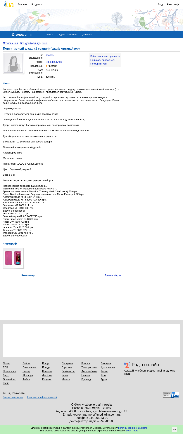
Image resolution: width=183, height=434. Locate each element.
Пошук (45, 363)
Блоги (104, 371)
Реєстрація (173, 4)
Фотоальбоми (88, 371)
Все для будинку (30, 43)
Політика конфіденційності (42, 397)
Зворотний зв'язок (13, 397)
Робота (26, 363)
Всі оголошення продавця (105, 56)
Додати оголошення (68, 34)
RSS (5, 367)
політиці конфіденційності (132, 427)
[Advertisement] (168, 108)
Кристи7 (52, 66)
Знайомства (68, 371)
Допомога (87, 34)
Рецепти (46, 379)
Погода (46, 367)
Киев (59, 61)
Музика (66, 379)
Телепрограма (89, 367)
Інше (45, 43)
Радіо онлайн (145, 364)
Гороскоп (67, 367)
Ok (174, 429)
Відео (6, 375)
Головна (22, 4)
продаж (50, 55)
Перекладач (9, 371)
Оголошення (10, 43)
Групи (104, 379)
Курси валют (108, 367)
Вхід (160, 4)
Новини (85, 375)
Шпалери (28, 375)
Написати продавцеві (102, 60)
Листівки (47, 375)
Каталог (85, 363)
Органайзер (9, 379)
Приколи (47, 371)
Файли (26, 379)
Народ (26, 371)
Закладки (106, 363)
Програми (67, 363)
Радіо (6, 383)
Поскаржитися (98, 63)
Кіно (103, 375)
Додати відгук (113, 275)
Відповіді (86, 379)
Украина (50, 61)
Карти (65, 375)
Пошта (6, 363)
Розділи (36, 4)
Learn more (132, 430)
